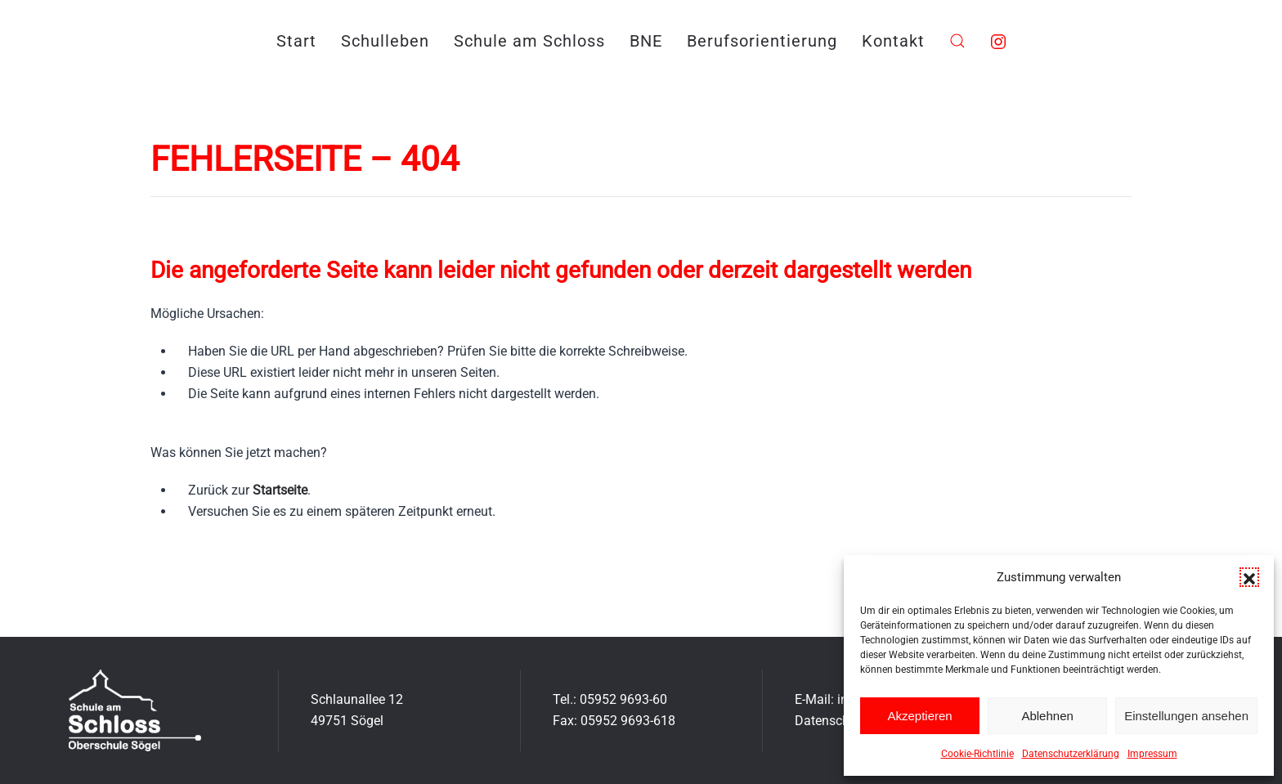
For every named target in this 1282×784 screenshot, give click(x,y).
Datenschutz (831, 720)
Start (296, 41)
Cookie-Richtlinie (977, 753)
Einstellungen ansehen (1186, 716)
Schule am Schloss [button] (529, 41)
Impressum (1152, 753)
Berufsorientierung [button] (762, 41)
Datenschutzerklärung (1070, 753)
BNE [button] (646, 41)
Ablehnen (1047, 716)
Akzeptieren (919, 716)
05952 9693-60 (623, 699)
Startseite (280, 490)
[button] (1249, 577)
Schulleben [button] (385, 41)
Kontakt (893, 41)
